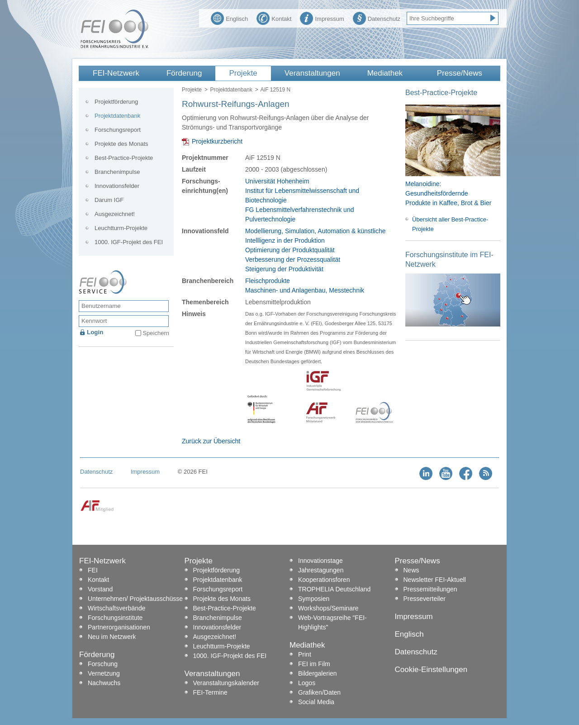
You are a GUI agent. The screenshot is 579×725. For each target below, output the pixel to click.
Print (304, 654)
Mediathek (385, 73)
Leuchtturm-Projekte (121, 228)
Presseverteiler (424, 598)
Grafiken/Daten (319, 692)
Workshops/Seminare (328, 608)
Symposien (313, 598)
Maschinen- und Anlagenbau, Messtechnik (304, 290)
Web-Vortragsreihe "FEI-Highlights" (332, 622)
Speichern (155, 333)
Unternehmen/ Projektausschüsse (135, 598)
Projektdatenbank (231, 89)
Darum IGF (109, 200)
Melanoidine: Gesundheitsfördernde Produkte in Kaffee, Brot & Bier (448, 193)
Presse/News (459, 73)
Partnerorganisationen (119, 627)
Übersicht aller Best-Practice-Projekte (450, 224)
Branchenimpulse (117, 171)
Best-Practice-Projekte (124, 157)
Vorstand (100, 589)
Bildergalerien (317, 673)
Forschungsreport (118, 129)
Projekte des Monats (121, 143)
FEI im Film (314, 663)
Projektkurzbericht (217, 141)
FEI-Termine (210, 692)
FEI (93, 570)
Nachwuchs (104, 683)
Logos (306, 683)
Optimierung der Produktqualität (290, 250)
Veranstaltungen (312, 73)
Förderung (184, 73)
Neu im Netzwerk (112, 636)
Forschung (103, 663)
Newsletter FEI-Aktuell (434, 579)
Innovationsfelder (117, 185)
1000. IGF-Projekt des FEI (129, 242)
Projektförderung (116, 101)
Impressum (322, 18)
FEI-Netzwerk (116, 73)
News (411, 570)
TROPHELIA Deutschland (334, 589)
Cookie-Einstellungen (431, 669)
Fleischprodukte (267, 280)
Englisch (229, 18)
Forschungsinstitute (115, 617)
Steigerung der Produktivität (284, 269)
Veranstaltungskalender (226, 683)
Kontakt (273, 18)
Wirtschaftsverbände (117, 608)
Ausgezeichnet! (115, 214)
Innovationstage (320, 560)
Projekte (243, 73)
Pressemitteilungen (430, 589)
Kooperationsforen (324, 579)
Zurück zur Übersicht (211, 441)
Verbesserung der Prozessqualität (292, 259)
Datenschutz (376, 18)
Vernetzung (104, 673)
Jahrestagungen (320, 570)
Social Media (316, 702)
